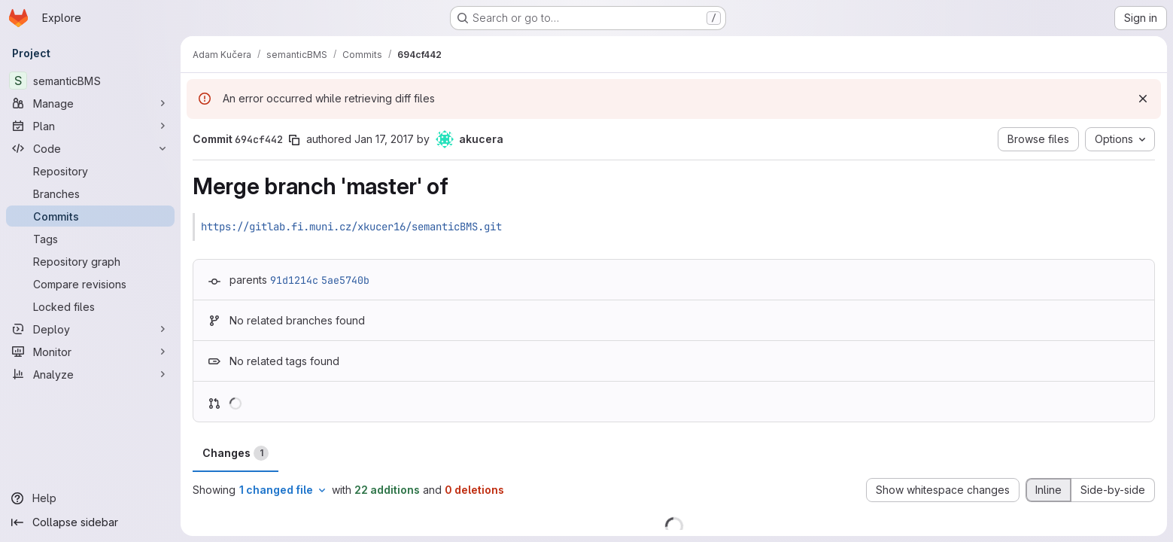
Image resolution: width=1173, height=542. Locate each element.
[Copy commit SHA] (294, 140)
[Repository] (90, 170)
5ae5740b (345, 280)
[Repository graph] (90, 261)
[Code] (90, 148)
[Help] (90, 498)
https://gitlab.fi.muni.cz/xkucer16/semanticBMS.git (351, 226)
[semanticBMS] (90, 80)
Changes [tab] (235, 453)
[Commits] (90, 216)
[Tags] (90, 238)
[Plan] (90, 125)
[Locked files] (90, 306)
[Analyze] (90, 374)
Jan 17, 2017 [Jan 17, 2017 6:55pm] (384, 138)
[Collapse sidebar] (90, 522)
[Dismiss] (1143, 99)
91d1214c (294, 280)
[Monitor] (90, 351)
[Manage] (90, 103)
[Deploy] (90, 329)
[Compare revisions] (90, 283)
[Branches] (90, 193)
